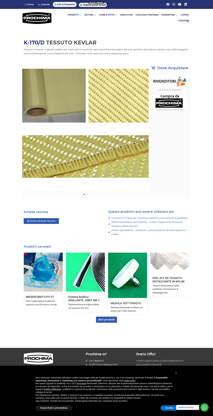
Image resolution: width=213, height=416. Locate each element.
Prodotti (66, 16)
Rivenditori (158, 16)
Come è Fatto (98, 16)
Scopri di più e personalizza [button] (53, 408)
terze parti (81, 383)
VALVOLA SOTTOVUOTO (125, 303)
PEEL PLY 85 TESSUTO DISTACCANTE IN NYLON (168, 279)
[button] (25, 128)
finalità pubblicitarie (53, 389)
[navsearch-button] (188, 22)
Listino (173, 16)
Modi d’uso (116, 16)
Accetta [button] (169, 408)
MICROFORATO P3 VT (40, 297)
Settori (81, 16)
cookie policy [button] (129, 380)
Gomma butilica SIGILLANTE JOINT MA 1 (84, 298)
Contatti (184, 16)
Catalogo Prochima (136, 16)
